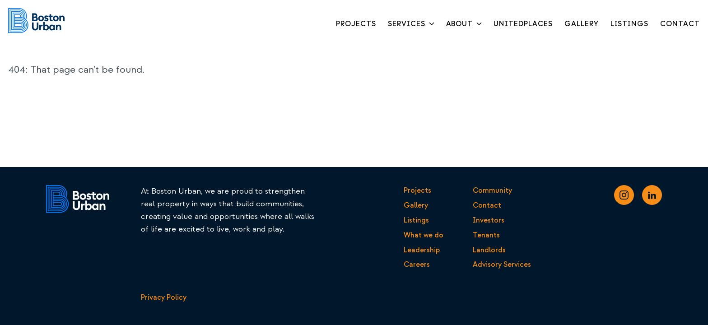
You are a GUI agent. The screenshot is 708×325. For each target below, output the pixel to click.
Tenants (486, 235)
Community (492, 190)
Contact (487, 205)
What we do (423, 235)
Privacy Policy (163, 297)
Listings (416, 220)
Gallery (416, 205)
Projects (417, 190)
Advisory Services (502, 264)
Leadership (422, 250)
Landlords (489, 250)
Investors (488, 220)
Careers (417, 264)
